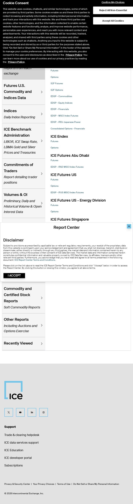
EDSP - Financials (60, 109)
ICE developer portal (18, 458)
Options (54, 77)
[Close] (129, 226)
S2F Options (57, 90)
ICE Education (13, 450)
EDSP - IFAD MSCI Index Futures (67, 166)
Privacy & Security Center (17, 484)
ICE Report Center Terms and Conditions (35, 260)
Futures (54, 70)
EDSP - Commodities (61, 96)
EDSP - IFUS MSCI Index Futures (67, 192)
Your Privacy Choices (43, 484)
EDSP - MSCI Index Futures (64, 115)
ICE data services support (21, 442)
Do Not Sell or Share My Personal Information (96, 484)
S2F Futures (57, 83)
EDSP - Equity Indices (61, 102)
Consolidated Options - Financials (68, 128)
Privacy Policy (74, 47)
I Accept (14, 276)
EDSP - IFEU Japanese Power (66, 122)
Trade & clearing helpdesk (21, 435)
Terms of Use (63, 484)
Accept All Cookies (113, 13)
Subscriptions (13, 465)
